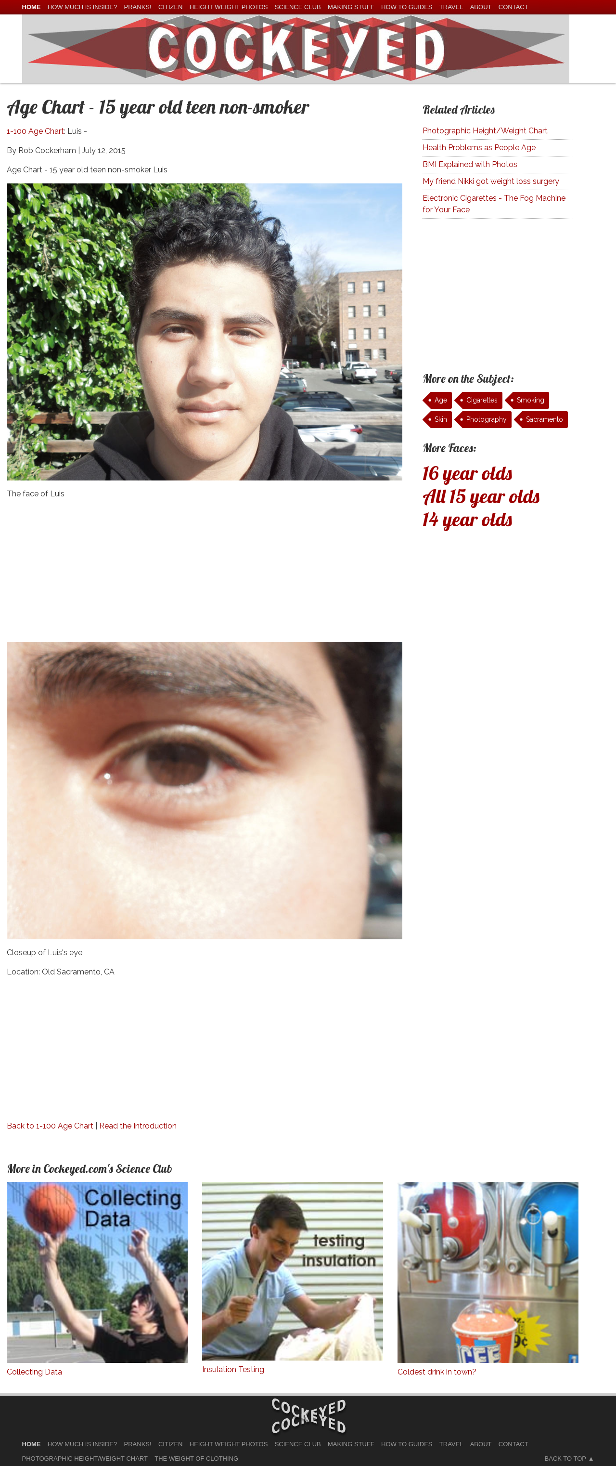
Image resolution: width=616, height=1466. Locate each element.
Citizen (170, 7)
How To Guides (406, 7)
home (31, 7)
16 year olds (467, 473)
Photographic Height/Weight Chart (485, 130)
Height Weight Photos (229, 7)
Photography (486, 419)
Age (441, 400)
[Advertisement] (205, 574)
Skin (441, 419)
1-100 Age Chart (35, 131)
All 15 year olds (481, 496)
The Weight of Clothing (196, 1458)
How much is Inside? (82, 7)
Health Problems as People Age (479, 147)
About (481, 7)
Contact (513, 7)
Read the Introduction (138, 1125)
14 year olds (467, 519)
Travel (451, 7)
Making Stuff (351, 7)
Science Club (298, 7)
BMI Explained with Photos (470, 164)
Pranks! (138, 7)
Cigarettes (482, 400)
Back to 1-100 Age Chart (50, 1125)
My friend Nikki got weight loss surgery (491, 181)
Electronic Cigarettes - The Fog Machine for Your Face (494, 204)
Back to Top (565, 1458)
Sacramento (544, 419)
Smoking (530, 400)
